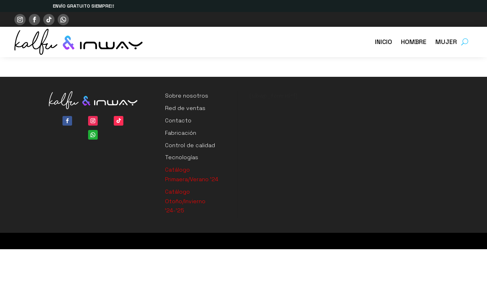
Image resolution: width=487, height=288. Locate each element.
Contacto (178, 120)
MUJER (446, 42)
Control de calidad (190, 145)
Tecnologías (181, 157)
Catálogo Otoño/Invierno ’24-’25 (185, 201)
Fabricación (180, 132)
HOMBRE (414, 42)
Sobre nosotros (186, 95)
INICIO (383, 42)
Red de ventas (185, 108)
